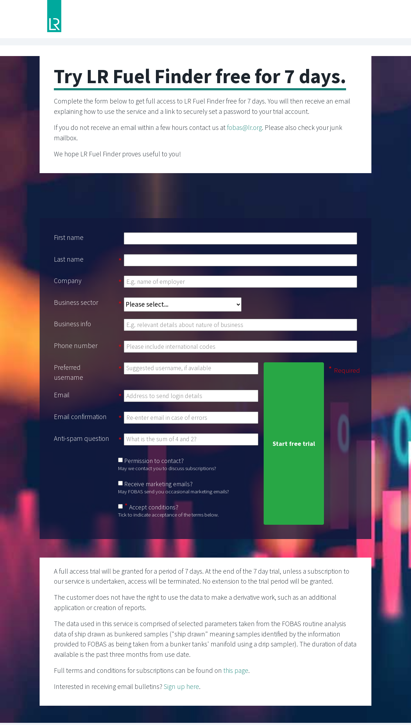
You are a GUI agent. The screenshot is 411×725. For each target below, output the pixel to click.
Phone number (75, 345)
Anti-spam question (81, 438)
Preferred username (68, 372)
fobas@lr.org (244, 127)
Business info (72, 323)
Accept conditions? (153, 507)
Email (62, 395)
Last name (68, 259)
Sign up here (181, 686)
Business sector (76, 302)
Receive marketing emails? (158, 484)
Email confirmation (80, 416)
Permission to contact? (154, 460)
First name (68, 237)
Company (67, 280)
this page (235, 670)
